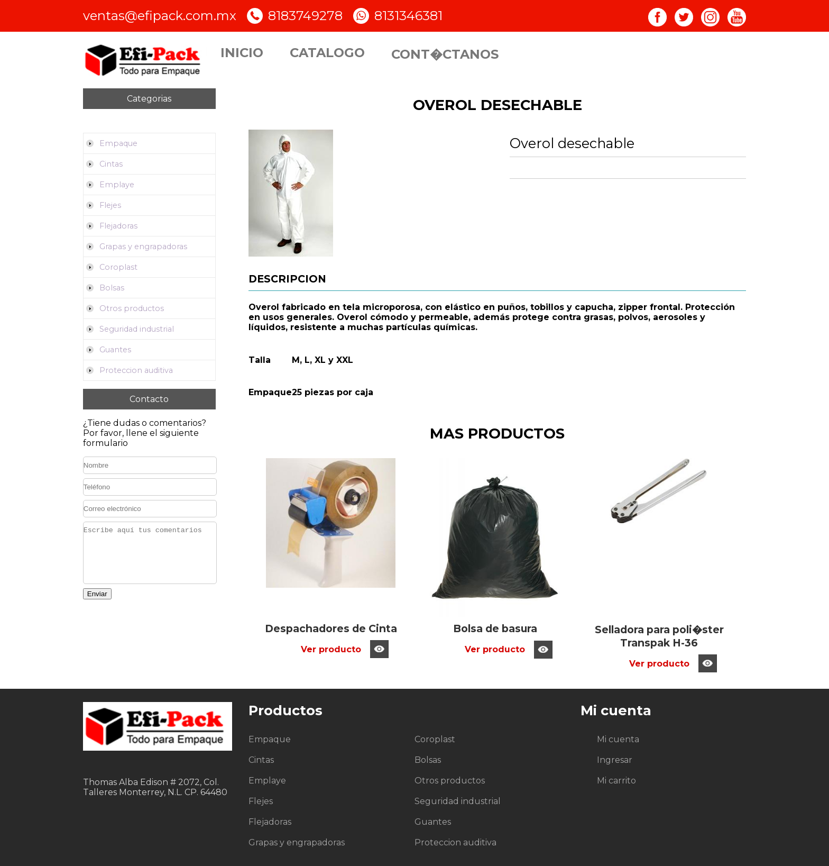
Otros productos (131, 308)
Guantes (115, 349)
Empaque (118, 143)
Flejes (110, 205)
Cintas (111, 164)
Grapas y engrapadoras (143, 246)
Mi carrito (616, 781)
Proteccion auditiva (136, 370)
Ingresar (614, 760)
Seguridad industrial (136, 329)
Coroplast (118, 267)
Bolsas (111, 288)
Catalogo (327, 52)
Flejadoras (118, 226)
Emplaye (116, 184)
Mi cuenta (618, 739)
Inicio (241, 52)
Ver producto (331, 649)
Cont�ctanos (445, 54)
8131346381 (408, 15)
